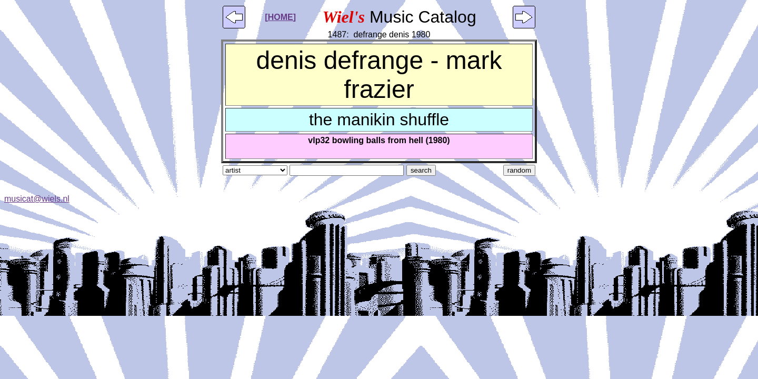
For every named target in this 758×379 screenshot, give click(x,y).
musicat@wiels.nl (36, 198)
